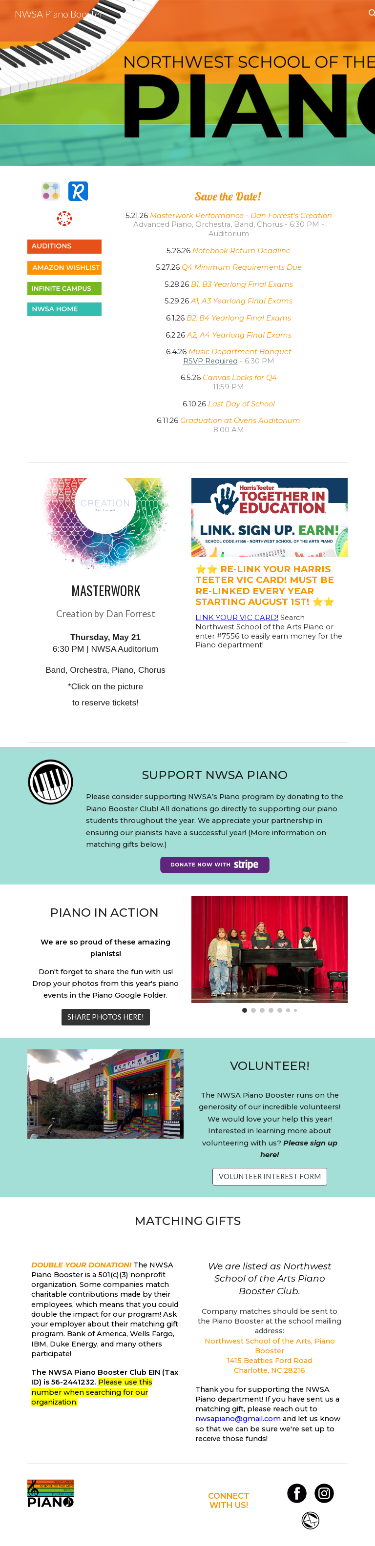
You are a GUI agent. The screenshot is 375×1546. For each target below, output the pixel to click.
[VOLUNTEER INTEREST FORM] (270, 1176)
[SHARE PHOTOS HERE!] (106, 1017)
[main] (228, 312)
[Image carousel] (269, 954)
